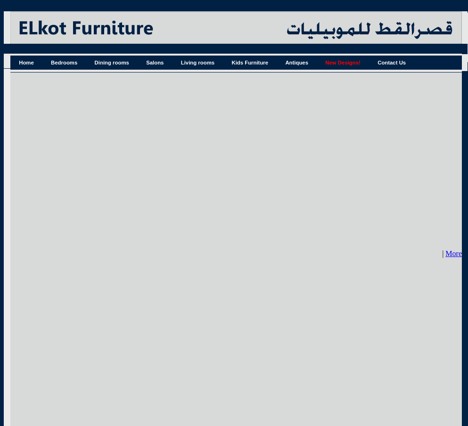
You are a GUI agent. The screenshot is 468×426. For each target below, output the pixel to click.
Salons (155, 62)
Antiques (296, 62)
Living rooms (197, 62)
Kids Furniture (249, 62)
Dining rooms (112, 62)
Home (26, 62)
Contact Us (392, 62)
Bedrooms (64, 62)
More (453, 253)
